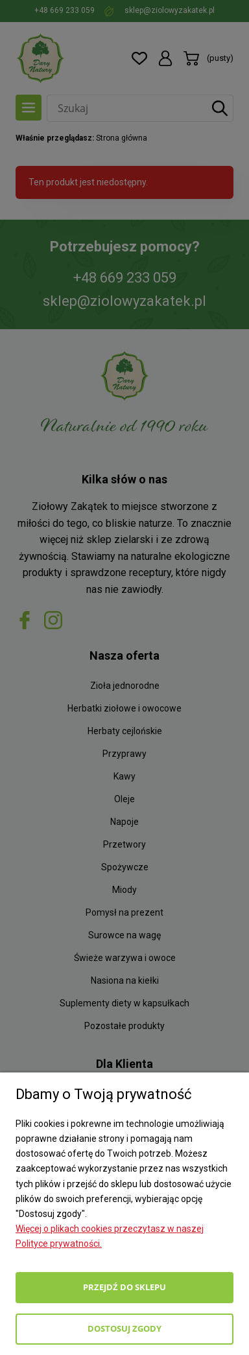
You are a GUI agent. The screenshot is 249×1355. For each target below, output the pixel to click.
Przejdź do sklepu (124, 1287)
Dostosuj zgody (124, 1328)
